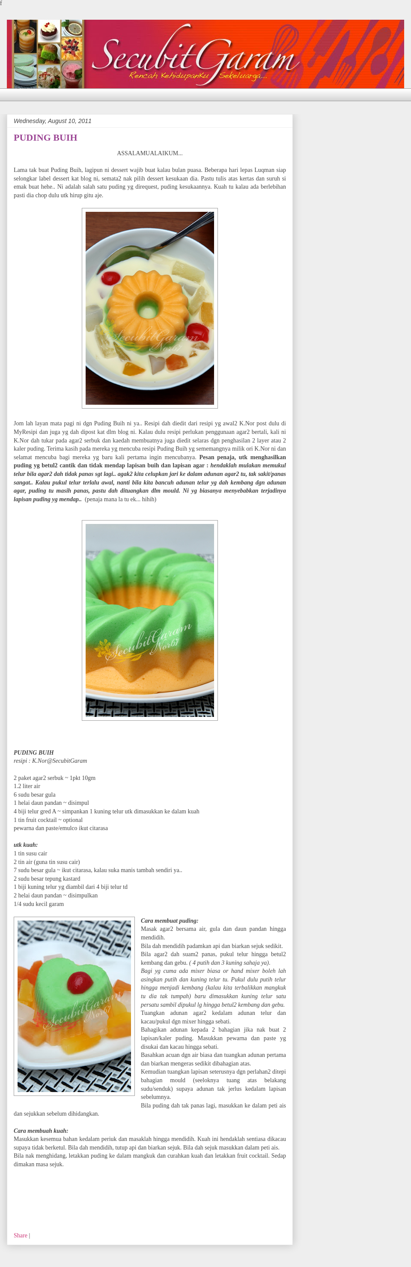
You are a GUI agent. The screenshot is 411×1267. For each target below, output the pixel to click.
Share (20, 1235)
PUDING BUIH (45, 137)
